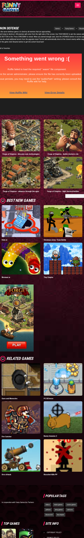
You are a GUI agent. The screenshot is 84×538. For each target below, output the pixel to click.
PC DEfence (48, 395)
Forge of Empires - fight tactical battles (63, 188)
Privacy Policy (53, 535)
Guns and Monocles (9, 395)
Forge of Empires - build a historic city (63, 151)
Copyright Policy (54, 529)
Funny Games (64, 28)
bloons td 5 (49, 512)
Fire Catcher (7, 433)
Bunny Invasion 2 (50, 433)
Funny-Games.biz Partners (25, 499)
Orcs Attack (6, 471)
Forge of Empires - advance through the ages (21, 188)
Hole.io (4, 237)
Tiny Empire (48, 274)
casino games (71, 502)
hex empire (60, 512)
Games (52, 28)
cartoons (70, 507)
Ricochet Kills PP (50, 471)
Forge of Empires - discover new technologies (21, 151)
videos (48, 502)
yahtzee (48, 507)
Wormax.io (6, 274)
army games (59, 507)
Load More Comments (75, 193)
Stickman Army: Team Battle (55, 237)
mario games (58, 502)
